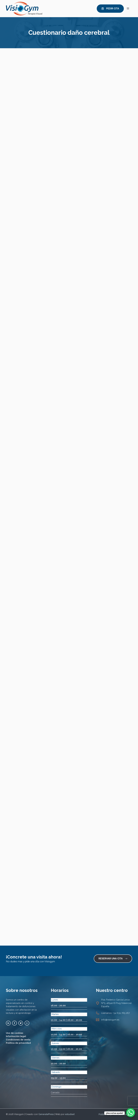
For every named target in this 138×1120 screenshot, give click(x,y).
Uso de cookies (14, 1033)
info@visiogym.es (110, 1019)
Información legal (16, 1036)
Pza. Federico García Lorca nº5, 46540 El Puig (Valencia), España (116, 1003)
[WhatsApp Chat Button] (130, 1112)
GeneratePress (46, 1114)
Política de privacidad (18, 1043)
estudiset (70, 1114)
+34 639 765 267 (121, 1013)
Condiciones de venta (18, 1039)
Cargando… (69, 496)
